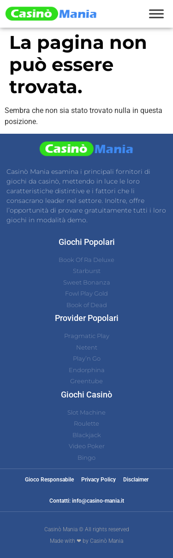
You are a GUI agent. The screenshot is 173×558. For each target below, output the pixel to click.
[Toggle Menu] (156, 13)
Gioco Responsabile (49, 479)
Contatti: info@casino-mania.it (86, 501)
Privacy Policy (98, 479)
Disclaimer (136, 479)
